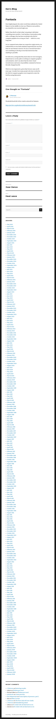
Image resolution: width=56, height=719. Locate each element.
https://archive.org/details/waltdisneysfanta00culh (21, 105)
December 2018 (11, 406)
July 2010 (9, 613)
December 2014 (11, 504)
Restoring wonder (20, 688)
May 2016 (9, 470)
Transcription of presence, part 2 (29, 696)
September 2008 (12, 658)
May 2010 (9, 617)
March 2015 (10, 498)
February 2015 (11, 500)
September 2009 (12, 633)
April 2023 (10, 300)
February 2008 (11, 672)
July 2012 (9, 564)
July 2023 (9, 294)
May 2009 (10, 641)
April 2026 (10, 226)
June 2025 (10, 247)
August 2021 (10, 341)
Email (8, 152)
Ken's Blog (11, 9)
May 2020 (10, 371)
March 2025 (10, 253)
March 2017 (10, 449)
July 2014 (9, 515)
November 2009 (11, 629)
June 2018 (10, 418)
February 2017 (11, 451)
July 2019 (9, 392)
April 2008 (10, 668)
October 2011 (10, 582)
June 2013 (9, 541)
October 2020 (11, 361)
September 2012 (11, 559)
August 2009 (10, 635)
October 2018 (11, 410)
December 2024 (11, 259)
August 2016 (10, 463)
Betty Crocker (16, 698)
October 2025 (11, 238)
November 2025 (11, 236)
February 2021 (11, 353)
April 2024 (10, 275)
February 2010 (11, 623)
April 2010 (10, 619)
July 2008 (10, 662)
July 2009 (10, 637)
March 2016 (10, 474)
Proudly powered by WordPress (19, 714)
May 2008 (10, 666)
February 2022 (11, 328)
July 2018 (9, 416)
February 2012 (11, 574)
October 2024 (11, 263)
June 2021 (9, 345)
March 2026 (10, 228)
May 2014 (9, 519)
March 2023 (10, 302)
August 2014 (10, 512)
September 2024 (11, 265)
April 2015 (10, 496)
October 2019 (11, 386)
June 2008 (10, 664)
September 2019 (11, 388)
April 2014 (10, 521)
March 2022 (10, 326)
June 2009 (10, 639)
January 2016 (10, 478)
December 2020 (11, 357)
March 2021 (10, 351)
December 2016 (11, 455)
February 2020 (11, 378)
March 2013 (10, 547)
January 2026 (11, 232)
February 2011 (11, 598)
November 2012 (11, 555)
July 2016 (9, 465)
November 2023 (11, 286)
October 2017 (10, 435)
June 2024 (10, 271)
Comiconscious (20, 694)
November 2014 (11, 506)
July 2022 (9, 318)
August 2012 (10, 562)
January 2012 (10, 576)
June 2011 (9, 590)
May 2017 (9, 445)
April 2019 (10, 398)
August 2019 (10, 390)
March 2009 (10, 645)
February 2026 (11, 230)
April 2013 (10, 545)
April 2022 (10, 324)
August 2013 (10, 537)
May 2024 (10, 273)
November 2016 (11, 457)
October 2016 (11, 459)
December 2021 (11, 333)
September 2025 (11, 241)
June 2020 (10, 369)
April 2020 (10, 373)
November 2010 (11, 604)
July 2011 (9, 588)
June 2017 (9, 443)
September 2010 (11, 609)
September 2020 (12, 363)
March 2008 (10, 670)
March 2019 (10, 400)
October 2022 (11, 312)
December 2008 (11, 651)
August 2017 (10, 439)
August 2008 (10, 660)
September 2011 (11, 584)
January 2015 (10, 502)
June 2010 (10, 615)
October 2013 (11, 533)
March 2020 (10, 375)
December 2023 (11, 283)
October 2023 (11, 288)
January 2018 (11, 429)
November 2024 (11, 261)
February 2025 (11, 255)
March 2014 (10, 523)
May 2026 (10, 224)
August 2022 (10, 316)
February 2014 (11, 525)
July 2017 (9, 441)
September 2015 (11, 486)
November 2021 (11, 335)
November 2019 (11, 384)
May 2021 (9, 347)
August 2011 (10, 586)
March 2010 (10, 621)
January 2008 (11, 674)
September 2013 (11, 535)
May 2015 (9, 494)
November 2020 (11, 359)
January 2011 (10, 600)
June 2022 (10, 320)
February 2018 (11, 427)
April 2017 (10, 447)
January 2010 (11, 625)
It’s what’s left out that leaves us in (23, 704)
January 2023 (11, 306)
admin (9, 79)
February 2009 (11, 647)
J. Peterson (13, 95)
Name (8, 145)
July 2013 (9, 539)
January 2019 (10, 404)
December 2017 (11, 431)
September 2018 (11, 412)
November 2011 (11, 580)
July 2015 (9, 490)
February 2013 (11, 549)
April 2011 (10, 594)
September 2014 (11, 510)
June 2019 (9, 394)
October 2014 (11, 508)
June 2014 (9, 517)
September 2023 (11, 290)
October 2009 (11, 631)
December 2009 (11, 627)
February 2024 (11, 279)
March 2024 (10, 277)
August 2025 (10, 243)
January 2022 (11, 330)
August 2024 (10, 267)
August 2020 (10, 365)
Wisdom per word (18, 690)
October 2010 (11, 607)
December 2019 (11, 382)
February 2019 (11, 402)
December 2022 (11, 308)
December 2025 (11, 234)
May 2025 (10, 249)
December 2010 (11, 602)
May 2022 (10, 322)
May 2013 (9, 543)
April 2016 (10, 472)
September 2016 (11, 461)
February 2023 (11, 304)
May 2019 (9, 396)
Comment (9, 123)
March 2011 (10, 596)
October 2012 (11, 557)
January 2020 (11, 380)
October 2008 (11, 656)
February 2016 (11, 476)
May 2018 (9, 420)
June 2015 (9, 492)
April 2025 (10, 251)
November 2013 (11, 531)
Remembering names (21, 702)
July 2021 (9, 343)
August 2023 (10, 292)
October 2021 (11, 337)
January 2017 (10, 453)
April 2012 (10, 570)
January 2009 (11, 649)
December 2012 (11, 553)
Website (8, 159)
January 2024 (11, 281)
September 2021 (11, 339)
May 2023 (10, 298)
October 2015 (10, 484)
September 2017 (11, 437)
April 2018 (10, 422)
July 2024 (9, 269)
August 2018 (10, 414)
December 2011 (11, 578)
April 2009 (10, 643)
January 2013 (10, 551)
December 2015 (11, 480)
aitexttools (10, 694)
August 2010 (10, 611)
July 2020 (9, 367)
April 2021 (10, 349)
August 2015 (10, 488)
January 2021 (10, 355)
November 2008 (11, 654)
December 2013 (11, 529)
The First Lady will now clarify (24, 700)
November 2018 (11, 408)
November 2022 (11, 310)
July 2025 (9, 245)
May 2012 (9, 568)
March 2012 (10, 572)
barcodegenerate (12, 696)
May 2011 (9, 592)
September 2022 (11, 314)
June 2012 (9, 566)
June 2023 (10, 296)
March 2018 (10, 425)
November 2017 (11, 433)
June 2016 (9, 467)
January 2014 (10, 527)
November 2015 (11, 482)
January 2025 (11, 257)
